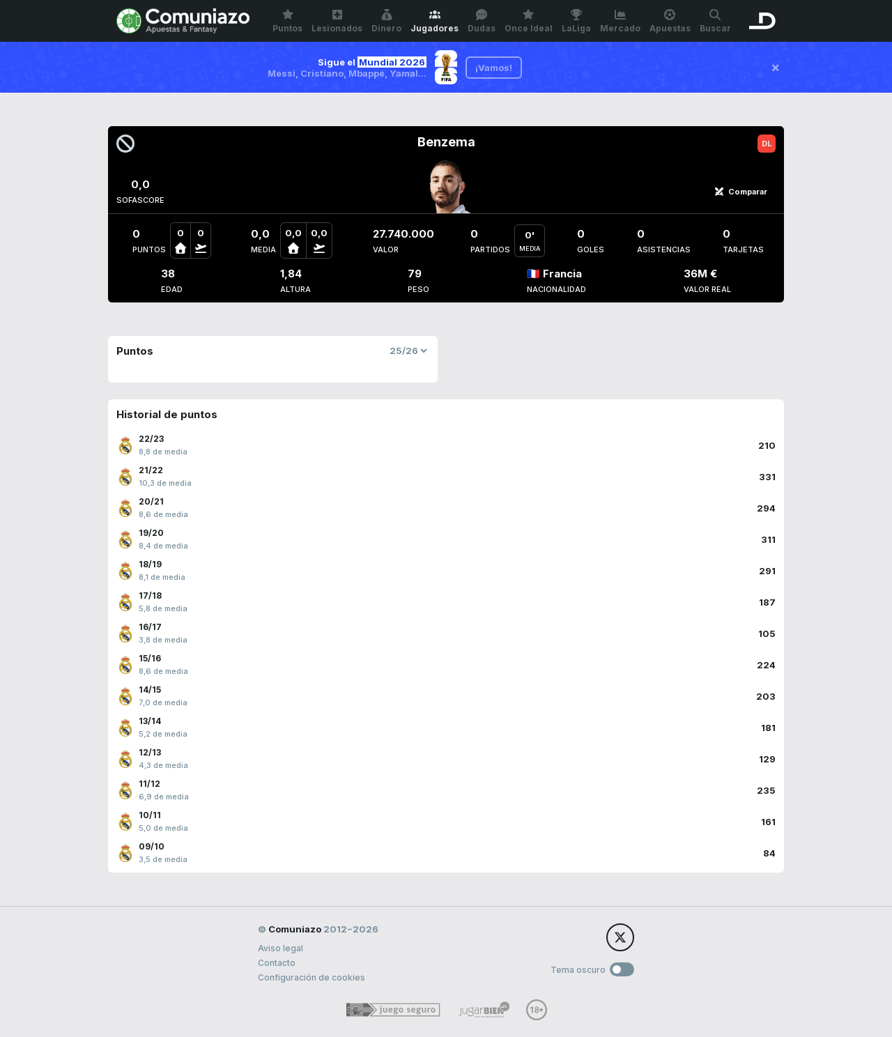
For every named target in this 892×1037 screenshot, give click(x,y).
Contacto (276, 963)
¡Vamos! (493, 67)
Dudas (481, 21)
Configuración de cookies (311, 977)
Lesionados (337, 21)
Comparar (740, 192)
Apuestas (670, 21)
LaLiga (576, 21)
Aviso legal (280, 948)
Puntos (287, 21)
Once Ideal (529, 21)
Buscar (715, 21)
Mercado (620, 21)
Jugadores (434, 21)
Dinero (386, 21)
